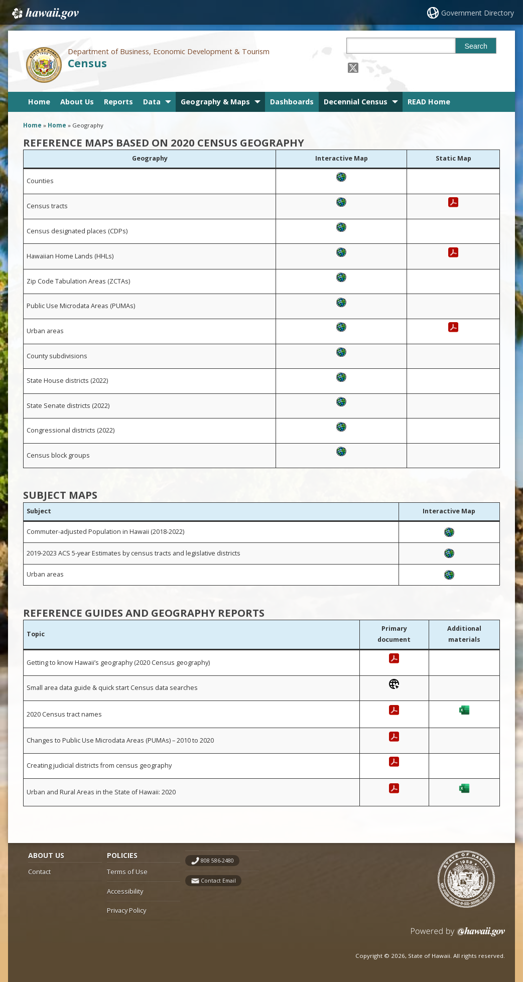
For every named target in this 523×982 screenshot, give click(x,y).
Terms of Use (127, 871)
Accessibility (125, 891)
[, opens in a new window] (341, 184)
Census (87, 63)
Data (152, 101)
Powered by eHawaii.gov (458, 935)
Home (39, 101)
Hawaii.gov (44, 13)
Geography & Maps (215, 101)
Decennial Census (355, 101)
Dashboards (292, 101)
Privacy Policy (126, 910)
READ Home (429, 101)
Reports (118, 101)
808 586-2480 (217, 860)
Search (475, 46)
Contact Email (218, 880)
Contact (39, 871)
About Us (77, 101)
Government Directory (477, 13)
